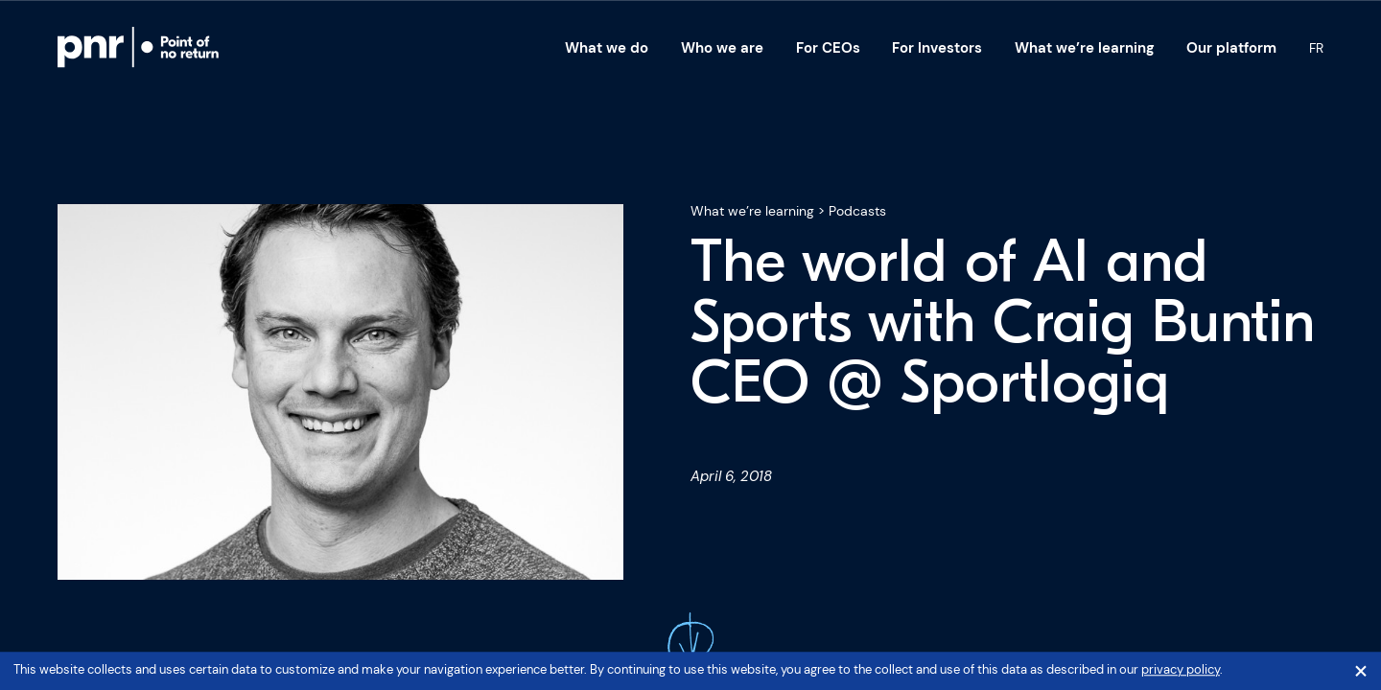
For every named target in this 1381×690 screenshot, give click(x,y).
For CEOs (828, 48)
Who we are (722, 48)
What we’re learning (1085, 48)
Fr (1316, 48)
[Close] (1361, 671)
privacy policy (1180, 670)
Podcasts (857, 210)
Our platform (1231, 48)
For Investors (937, 48)
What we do (606, 48)
